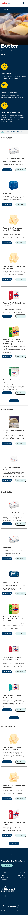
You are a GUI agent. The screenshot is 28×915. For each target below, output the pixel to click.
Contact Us (7, 865)
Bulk (2, 131)
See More (20, 169)
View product (7, 169)
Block (13, 131)
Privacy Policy (22, 877)
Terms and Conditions (4, 878)
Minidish (20, 131)
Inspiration (21, 872)
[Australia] (2, 9)
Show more (14, 400)
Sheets (8, 131)
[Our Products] (7, 9)
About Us (4, 875)
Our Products (5, 872)
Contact (20, 875)
